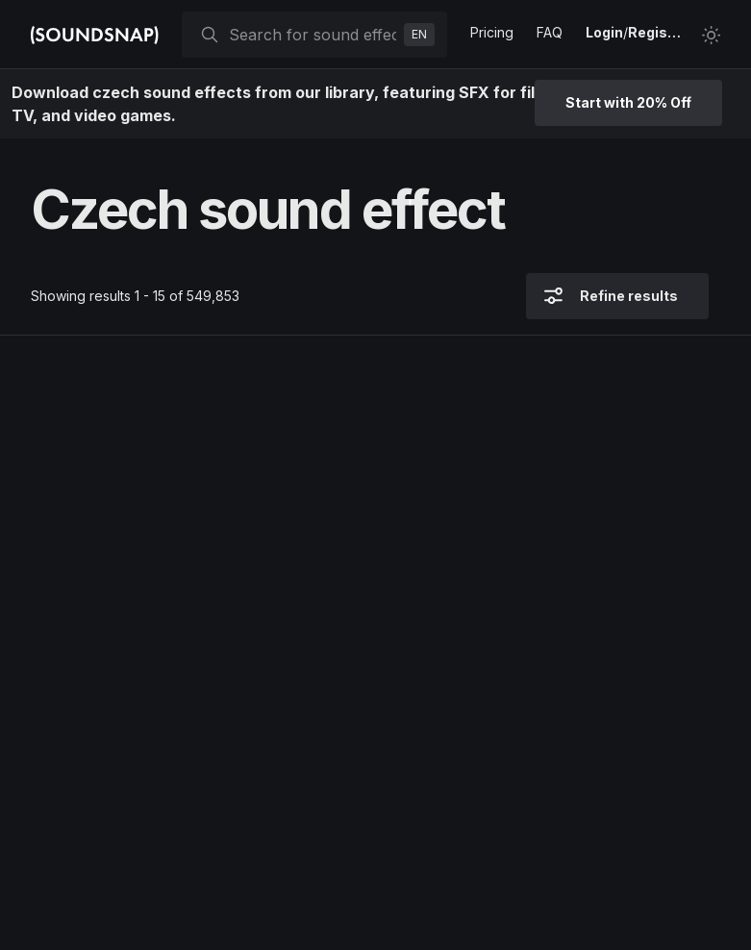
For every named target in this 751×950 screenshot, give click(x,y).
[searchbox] (312, 34)
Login (604, 32)
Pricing (491, 32)
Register (657, 32)
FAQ (550, 32)
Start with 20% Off (628, 102)
